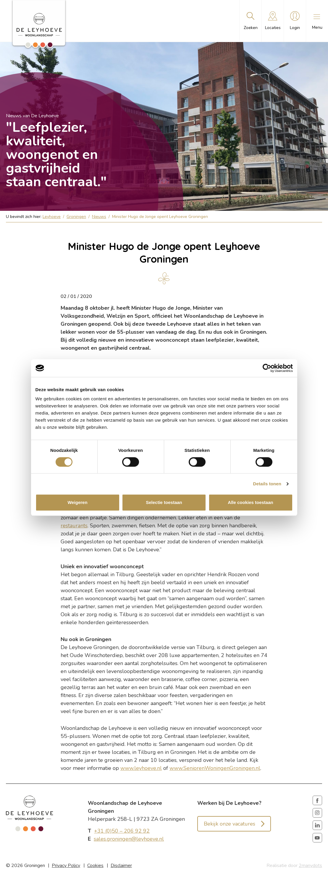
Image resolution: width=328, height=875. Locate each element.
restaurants (74, 525)
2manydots (310, 865)
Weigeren (77, 502)
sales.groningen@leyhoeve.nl (129, 838)
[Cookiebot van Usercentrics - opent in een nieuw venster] (267, 368)
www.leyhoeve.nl (141, 768)
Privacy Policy (66, 865)
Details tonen (267, 483)
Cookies (95, 865)
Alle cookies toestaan (250, 502)
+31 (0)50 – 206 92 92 (122, 830)
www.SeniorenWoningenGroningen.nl (214, 768)
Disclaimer (121, 865)
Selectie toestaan (164, 502)
